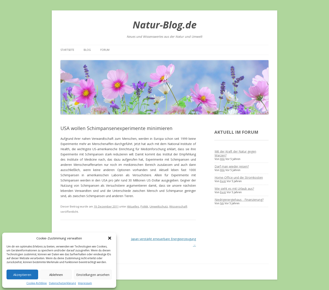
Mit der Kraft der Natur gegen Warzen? (235, 153)
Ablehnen (56, 274)
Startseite (67, 50)
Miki (222, 159)
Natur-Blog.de (165, 24)
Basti (223, 181)
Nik (222, 203)
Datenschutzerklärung (62, 283)
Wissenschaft (178, 206)
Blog (87, 50)
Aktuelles (133, 206)
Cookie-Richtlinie (36, 283)
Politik (144, 206)
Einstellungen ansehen (92, 274)
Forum (104, 50)
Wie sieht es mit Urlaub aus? (234, 188)
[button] (109, 238)
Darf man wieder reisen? (232, 166)
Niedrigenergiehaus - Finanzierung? (239, 200)
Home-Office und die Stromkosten (239, 177)
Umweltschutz (159, 206)
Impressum (85, 283)
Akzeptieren (22, 274)
